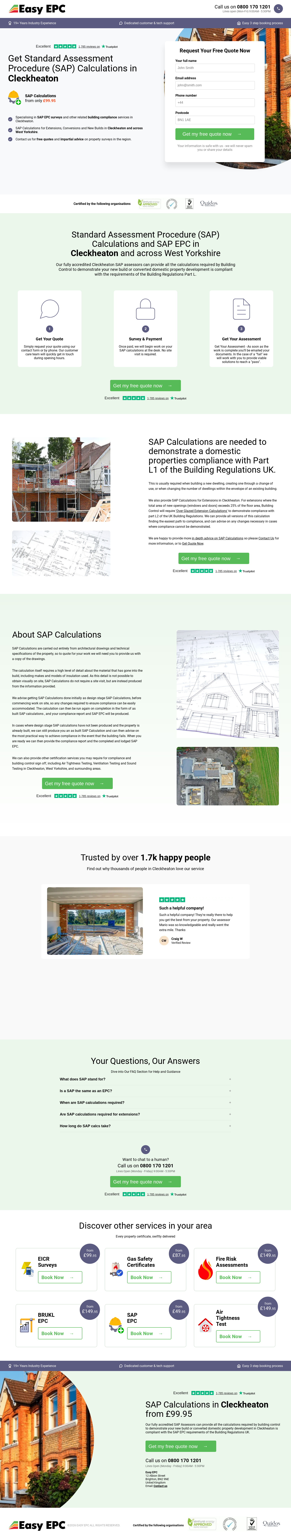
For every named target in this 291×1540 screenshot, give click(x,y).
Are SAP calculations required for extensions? (100, 1114)
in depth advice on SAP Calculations (217, 538)
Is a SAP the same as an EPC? (86, 1091)
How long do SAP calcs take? (85, 1126)
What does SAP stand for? (82, 1079)
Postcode (182, 113)
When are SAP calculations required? (92, 1103)
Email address (185, 78)
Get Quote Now (192, 543)
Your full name (186, 61)
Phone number (186, 95)
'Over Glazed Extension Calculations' (202, 511)
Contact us (160, 1486)
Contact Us (266, 538)
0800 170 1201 (254, 7)
